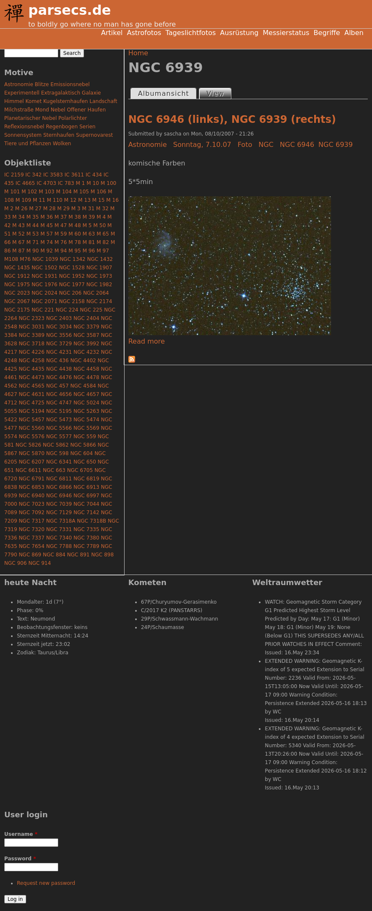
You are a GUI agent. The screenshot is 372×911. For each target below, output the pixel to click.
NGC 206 (70, 293)
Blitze (42, 84)
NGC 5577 (59, 436)
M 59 (60, 234)
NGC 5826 (28, 445)
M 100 (108, 183)
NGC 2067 (17, 301)
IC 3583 (53, 175)
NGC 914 (39, 563)
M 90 (32, 251)
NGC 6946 (297, 145)
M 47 (60, 225)
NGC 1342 (72, 259)
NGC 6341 (59, 462)
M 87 (18, 251)
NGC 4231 (59, 352)
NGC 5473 (59, 420)
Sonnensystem (23, 135)
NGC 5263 (86, 411)
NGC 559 (84, 436)
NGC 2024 (44, 293)
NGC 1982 (99, 284)
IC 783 (66, 183)
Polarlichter (72, 118)
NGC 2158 (72, 301)
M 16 (112, 200)
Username (21, 834)
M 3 (76, 208)
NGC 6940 (31, 496)
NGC (266, 145)
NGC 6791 (31, 479)
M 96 (88, 251)
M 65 (103, 234)
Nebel (58, 110)
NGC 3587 (86, 335)
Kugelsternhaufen (65, 101)
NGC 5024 (86, 403)
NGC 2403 (59, 318)
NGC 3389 (31, 335)
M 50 (99, 225)
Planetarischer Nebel (30, 118)
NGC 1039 (45, 259)
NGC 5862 (56, 445)
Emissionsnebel (70, 84)
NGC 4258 (31, 360)
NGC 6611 (28, 470)
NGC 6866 (59, 487)
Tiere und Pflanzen (27, 143)
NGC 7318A (60, 521)
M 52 (18, 234)
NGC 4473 (31, 377)
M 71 (32, 242)
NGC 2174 (99, 301)
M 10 (93, 183)
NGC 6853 (31, 487)
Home (138, 53)
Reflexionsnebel (24, 127)
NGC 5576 (31, 436)
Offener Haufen (86, 110)
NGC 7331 (59, 529)
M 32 (102, 208)
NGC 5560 (31, 428)
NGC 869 (30, 555)
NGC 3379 (86, 327)
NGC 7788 (59, 546)
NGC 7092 (31, 512)
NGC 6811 (59, 479)
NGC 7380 (86, 538)
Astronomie (147, 145)
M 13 (84, 200)
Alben (354, 33)
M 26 (21, 208)
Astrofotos (144, 33)
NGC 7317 (31, 521)
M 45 (47, 225)
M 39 (88, 217)
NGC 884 (54, 555)
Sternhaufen (58, 135)
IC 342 (33, 175)
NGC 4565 (31, 386)
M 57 (47, 234)
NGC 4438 (59, 369)
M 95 (74, 251)
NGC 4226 (31, 352)
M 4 (101, 217)
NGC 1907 (99, 268)
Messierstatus (286, 33)
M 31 (88, 208)
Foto (245, 145)
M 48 (74, 225)
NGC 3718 (31, 344)
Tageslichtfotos (191, 33)
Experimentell (21, 93)
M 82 (103, 242)
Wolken (62, 143)
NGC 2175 (17, 310)
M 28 (49, 208)
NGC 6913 (86, 487)
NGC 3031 (31, 327)
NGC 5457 (31, 420)
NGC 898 (102, 555)
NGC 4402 (83, 360)
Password (20, 859)
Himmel (14, 101)
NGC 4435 (31, 369)
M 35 (32, 217)
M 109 (23, 200)
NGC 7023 (31, 504)
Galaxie (91, 93)
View (218, 93)
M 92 (47, 251)
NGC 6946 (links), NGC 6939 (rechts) (232, 119)
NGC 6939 (335, 145)
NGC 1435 (17, 268)
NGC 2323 (31, 318)
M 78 (74, 242)
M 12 (70, 200)
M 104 (64, 192)
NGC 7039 (59, 504)
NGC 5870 (31, 453)
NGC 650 (84, 462)
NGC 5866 (83, 445)
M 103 (46, 192)
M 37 (60, 217)
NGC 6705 (80, 470)
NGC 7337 (31, 538)
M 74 (47, 242)
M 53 (32, 234)
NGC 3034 (59, 327)
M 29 (63, 208)
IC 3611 (74, 175)
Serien (87, 127)
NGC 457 (57, 386)
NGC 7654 (31, 546)
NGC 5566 (59, 428)
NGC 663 (54, 470)
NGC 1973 (99, 276)
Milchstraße (18, 110)
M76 (25, 259)
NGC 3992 (86, 344)
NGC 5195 (59, 411)
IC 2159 (14, 175)
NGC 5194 (31, 411)
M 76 (60, 242)
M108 (11, 259)
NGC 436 (57, 360)
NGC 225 (91, 310)
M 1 (80, 183)
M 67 (18, 242)
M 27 (35, 208)
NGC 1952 (72, 276)
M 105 (81, 192)
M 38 (74, 217)
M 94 (60, 251)
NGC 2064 (96, 293)
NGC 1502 (44, 268)
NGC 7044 (86, 504)
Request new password (46, 883)
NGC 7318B (91, 521)
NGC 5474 (86, 420)
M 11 (39, 200)
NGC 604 (81, 453)
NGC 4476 (59, 377)
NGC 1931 (44, 276)
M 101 (12, 192)
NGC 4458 (86, 369)
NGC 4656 (59, 394)
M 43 (18, 225)
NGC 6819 (86, 479)
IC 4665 (25, 183)
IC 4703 (46, 183)
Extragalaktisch (60, 93)
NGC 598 (57, 453)
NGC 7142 (86, 512)
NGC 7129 (59, 512)
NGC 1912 (17, 276)
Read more (146, 341)
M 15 (98, 200)
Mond (42, 110)
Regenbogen (62, 127)
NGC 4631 (31, 394)
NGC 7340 (59, 538)
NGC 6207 (31, 462)
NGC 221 (43, 310)
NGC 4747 (59, 403)
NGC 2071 (44, 301)
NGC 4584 (83, 386)
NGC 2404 (86, 318)
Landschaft (103, 101)
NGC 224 (67, 310)
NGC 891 (78, 555)
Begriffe (327, 33)
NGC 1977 (72, 284)
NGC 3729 (59, 344)
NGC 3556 (59, 335)
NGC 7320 (31, 529)
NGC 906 (15, 563)
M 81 (88, 242)
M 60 (74, 234)
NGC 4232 (86, 352)
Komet (33, 101)
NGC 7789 (86, 546)
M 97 (103, 251)
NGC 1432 (100, 259)
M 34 (18, 217)
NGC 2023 (17, 293)
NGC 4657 (86, 394)
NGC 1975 (17, 284)
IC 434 (94, 175)
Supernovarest (94, 135)
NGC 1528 (72, 268)
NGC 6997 (86, 496)
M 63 (88, 234)
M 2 (9, 208)
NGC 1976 (44, 284)
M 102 (29, 192)
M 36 (47, 217)
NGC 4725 (31, 403)
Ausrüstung (239, 33)
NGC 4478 (86, 377)
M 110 (54, 200)
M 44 (32, 225)
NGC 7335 (86, 529)
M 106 (98, 192)
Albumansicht (163, 93)
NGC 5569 (86, 428)
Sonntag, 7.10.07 (202, 145)
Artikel (111, 33)
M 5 (87, 225)
